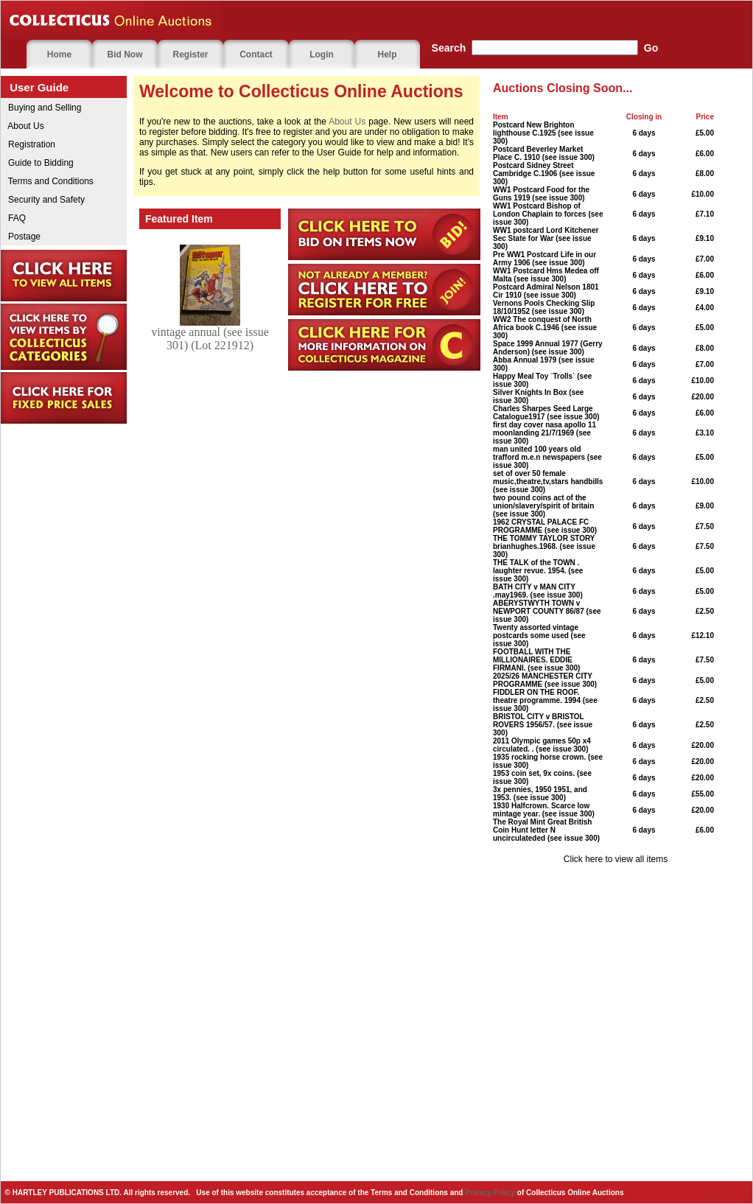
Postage (21, 236)
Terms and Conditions (47, 181)
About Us (22, 126)
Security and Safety (43, 200)
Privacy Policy (490, 1193)
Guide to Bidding (37, 163)
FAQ (13, 218)
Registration (28, 144)
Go (651, 48)
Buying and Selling (41, 107)
